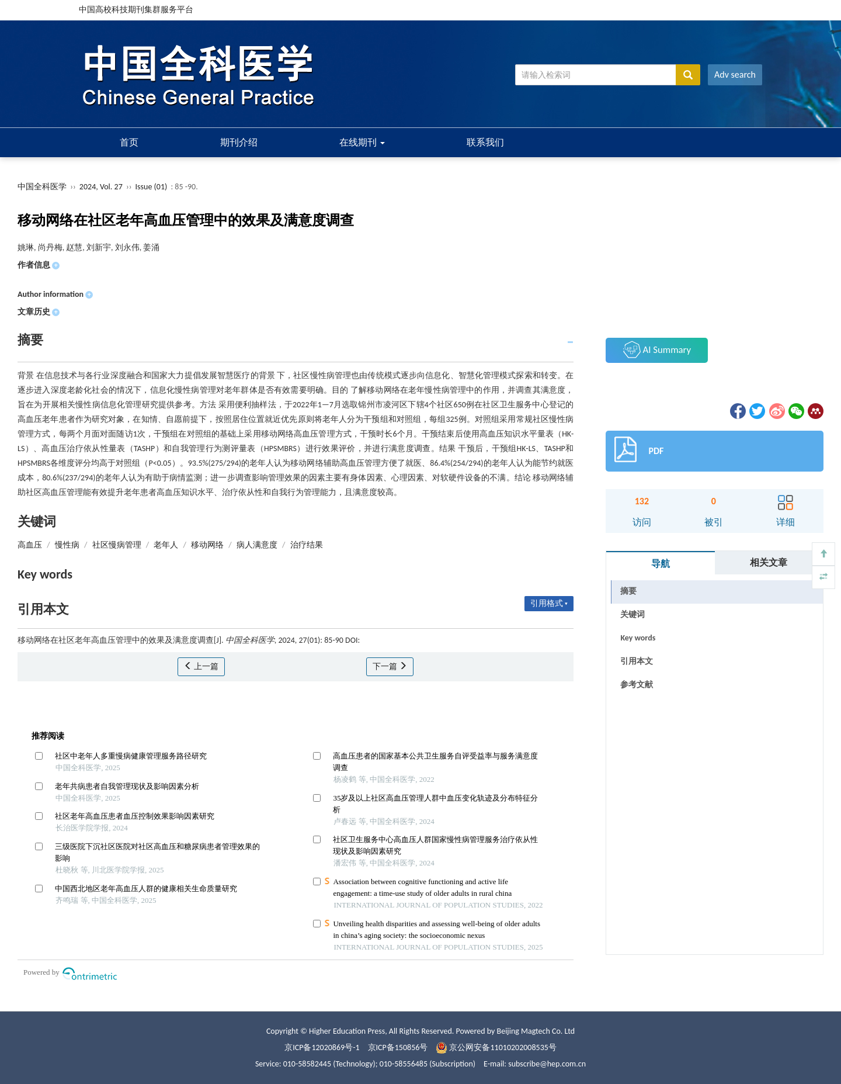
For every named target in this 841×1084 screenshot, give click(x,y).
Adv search (735, 74)
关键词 (632, 614)
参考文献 (636, 685)
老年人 (166, 545)
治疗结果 (306, 545)
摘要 (628, 591)
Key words (637, 638)
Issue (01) (151, 187)
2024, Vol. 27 (101, 187)
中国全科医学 (42, 187)
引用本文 (636, 661)
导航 (660, 563)
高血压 (30, 545)
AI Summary (657, 349)
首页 (129, 142)
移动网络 (207, 545)
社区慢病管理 (116, 545)
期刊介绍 (239, 142)
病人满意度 (257, 545)
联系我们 (485, 142)
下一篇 (390, 666)
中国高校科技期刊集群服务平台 (136, 10)
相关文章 (768, 562)
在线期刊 (362, 142)
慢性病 (67, 545)
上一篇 (201, 666)
